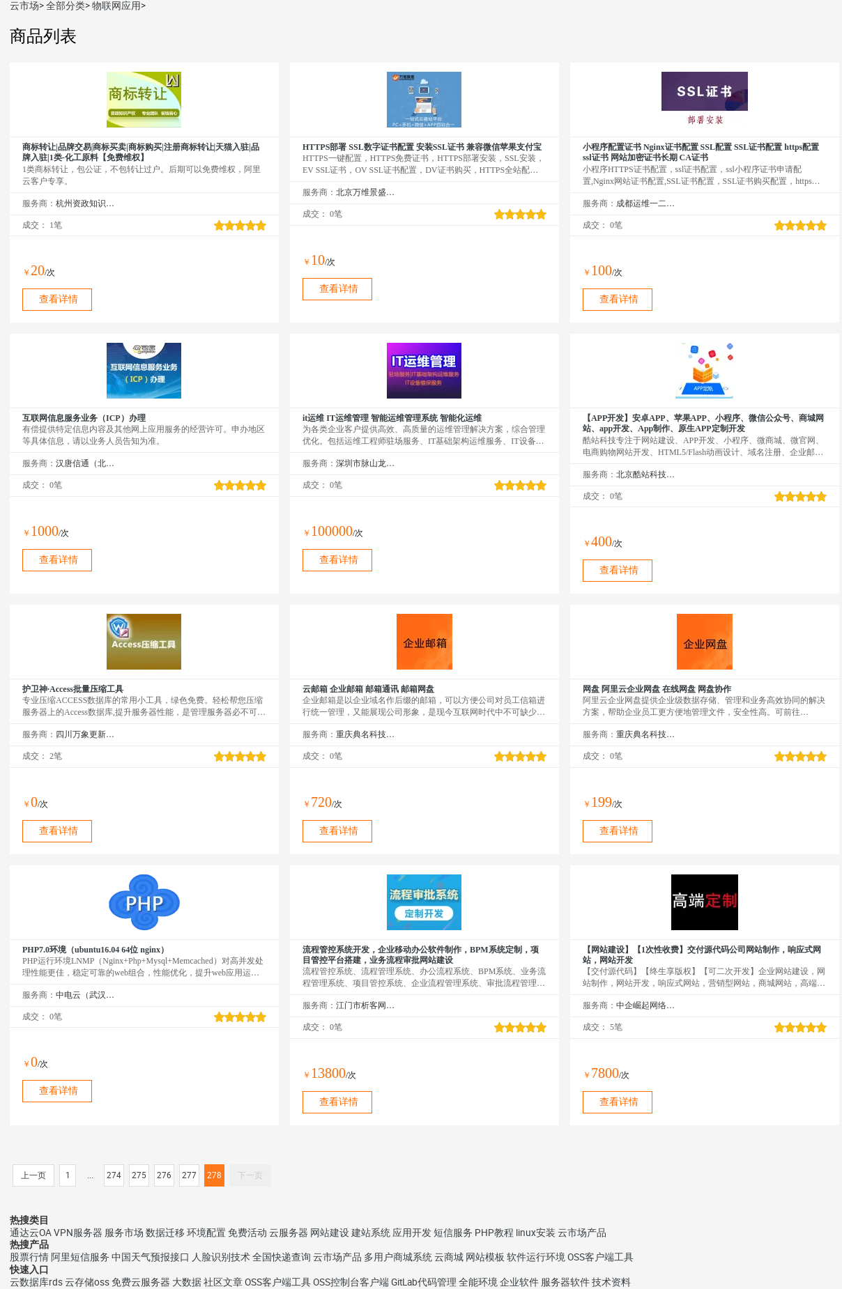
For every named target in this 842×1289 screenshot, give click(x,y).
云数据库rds (36, 1282)
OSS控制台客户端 (351, 1282)
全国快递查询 (281, 1257)
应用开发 (411, 1232)
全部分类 (65, 5)
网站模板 (485, 1257)
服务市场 (124, 1232)
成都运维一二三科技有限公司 (645, 203)
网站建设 (329, 1232)
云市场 (24, 5)
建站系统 (370, 1232)
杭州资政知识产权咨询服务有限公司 (85, 203)
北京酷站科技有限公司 (645, 474)
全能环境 (478, 1282)
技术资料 (611, 1282)
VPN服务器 (78, 1232)
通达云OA (31, 1232)
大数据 (186, 1282)
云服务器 (288, 1232)
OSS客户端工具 (600, 1257)
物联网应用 (116, 5)
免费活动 (247, 1232)
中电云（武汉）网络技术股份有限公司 (85, 995)
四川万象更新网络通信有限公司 (85, 734)
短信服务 (453, 1232)
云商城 (449, 1257)
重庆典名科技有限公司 (365, 734)
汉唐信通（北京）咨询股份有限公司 (85, 463)
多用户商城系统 (398, 1257)
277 (189, 1175)
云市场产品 (582, 1232)
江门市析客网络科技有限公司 (365, 1005)
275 (139, 1175)
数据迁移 (165, 1232)
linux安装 (536, 1232)
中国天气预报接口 (151, 1257)
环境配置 (206, 1232)
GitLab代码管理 (424, 1282)
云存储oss (87, 1282)
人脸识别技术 (221, 1257)
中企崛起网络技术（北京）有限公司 (645, 1005)
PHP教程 (494, 1232)
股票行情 (29, 1257)
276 (164, 1175)
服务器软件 (565, 1282)
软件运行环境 (536, 1257)
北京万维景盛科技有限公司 (365, 192)
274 (114, 1175)
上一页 (33, 1175)
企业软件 (519, 1282)
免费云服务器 (141, 1282)
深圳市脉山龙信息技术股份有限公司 (365, 463)
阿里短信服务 (80, 1257)
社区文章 (223, 1282)
